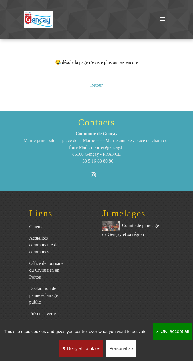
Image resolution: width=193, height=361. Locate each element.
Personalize (121, 348)
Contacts (96, 122)
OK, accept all (172, 331)
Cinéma (36, 226)
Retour (96, 85)
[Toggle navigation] (163, 19)
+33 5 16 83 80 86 (96, 161)
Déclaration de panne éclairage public (43, 295)
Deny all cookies (81, 348)
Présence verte (42, 313)
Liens (41, 213)
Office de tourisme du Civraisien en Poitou (46, 270)
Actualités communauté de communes (44, 245)
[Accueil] (38, 19)
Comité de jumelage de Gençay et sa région (130, 229)
